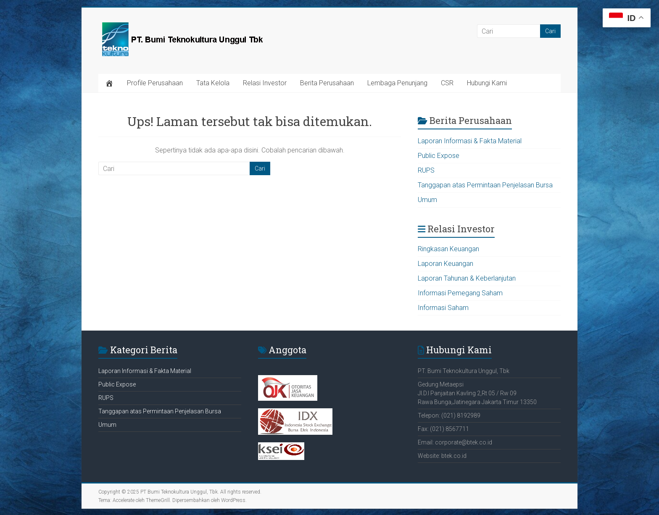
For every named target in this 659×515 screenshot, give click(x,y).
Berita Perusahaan (327, 83)
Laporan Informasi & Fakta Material (470, 141)
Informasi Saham (443, 308)
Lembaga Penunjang (397, 83)
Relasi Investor (265, 83)
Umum (427, 200)
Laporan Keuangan (445, 264)
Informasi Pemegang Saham (460, 293)
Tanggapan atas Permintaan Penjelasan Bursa (485, 185)
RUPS (426, 170)
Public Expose (438, 156)
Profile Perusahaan (155, 83)
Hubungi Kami (487, 83)
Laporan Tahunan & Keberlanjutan (467, 278)
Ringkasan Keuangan (448, 249)
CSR (447, 83)
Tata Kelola (212, 83)
